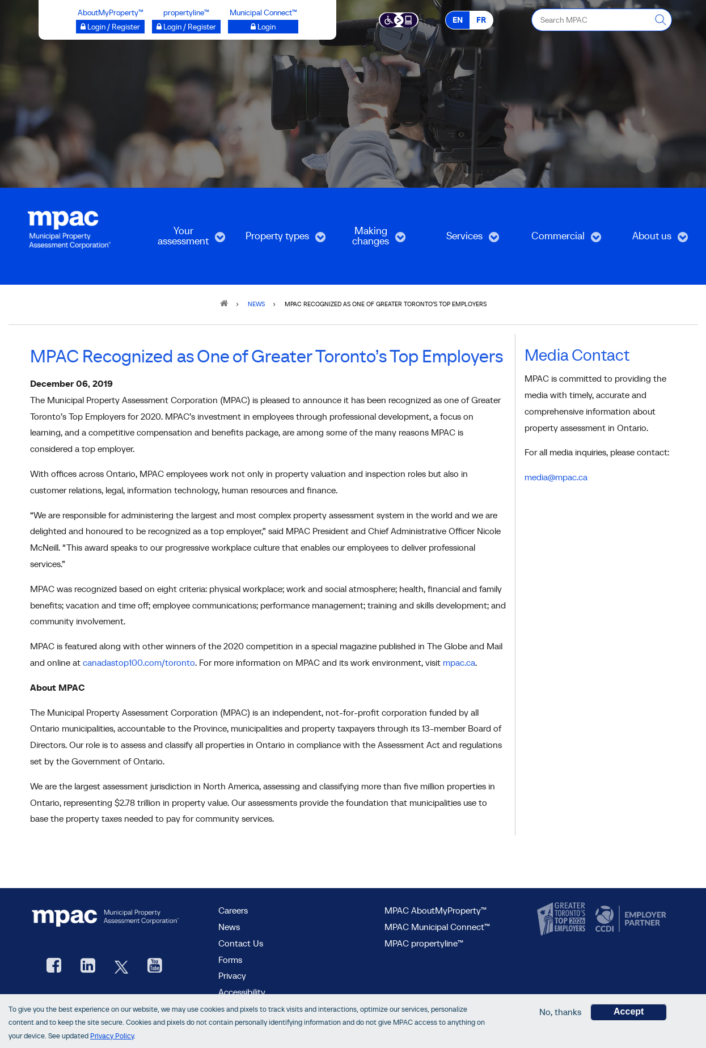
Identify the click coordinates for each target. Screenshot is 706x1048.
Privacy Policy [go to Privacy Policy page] (112, 1036)
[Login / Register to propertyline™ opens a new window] (186, 26)
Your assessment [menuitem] (182, 239)
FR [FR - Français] (481, 20)
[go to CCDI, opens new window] (629, 919)
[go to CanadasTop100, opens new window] (562, 919)
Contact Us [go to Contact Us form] (240, 943)
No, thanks (560, 1011)
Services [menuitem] (460, 239)
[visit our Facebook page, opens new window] (53, 967)
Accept (629, 1011)
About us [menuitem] (647, 239)
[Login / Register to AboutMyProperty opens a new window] (110, 26)
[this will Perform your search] (660, 20)
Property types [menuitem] (277, 239)
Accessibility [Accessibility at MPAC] (241, 992)
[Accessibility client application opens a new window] (399, 19)
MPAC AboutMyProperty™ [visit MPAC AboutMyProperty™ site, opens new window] (435, 910)
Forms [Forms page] (230, 959)
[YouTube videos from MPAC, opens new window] (154, 967)
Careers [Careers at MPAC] (233, 910)
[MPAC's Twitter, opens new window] (121, 966)
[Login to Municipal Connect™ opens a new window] (263, 26)
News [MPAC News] (229, 926)
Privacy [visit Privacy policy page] (232, 975)
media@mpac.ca (556, 477)
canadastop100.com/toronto (139, 662)
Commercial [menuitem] (558, 239)
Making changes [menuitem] (366, 239)
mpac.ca (459, 662)
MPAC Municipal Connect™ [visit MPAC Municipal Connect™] (437, 926)
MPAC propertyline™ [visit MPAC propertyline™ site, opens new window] (423, 943)
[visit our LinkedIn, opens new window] (88, 967)
